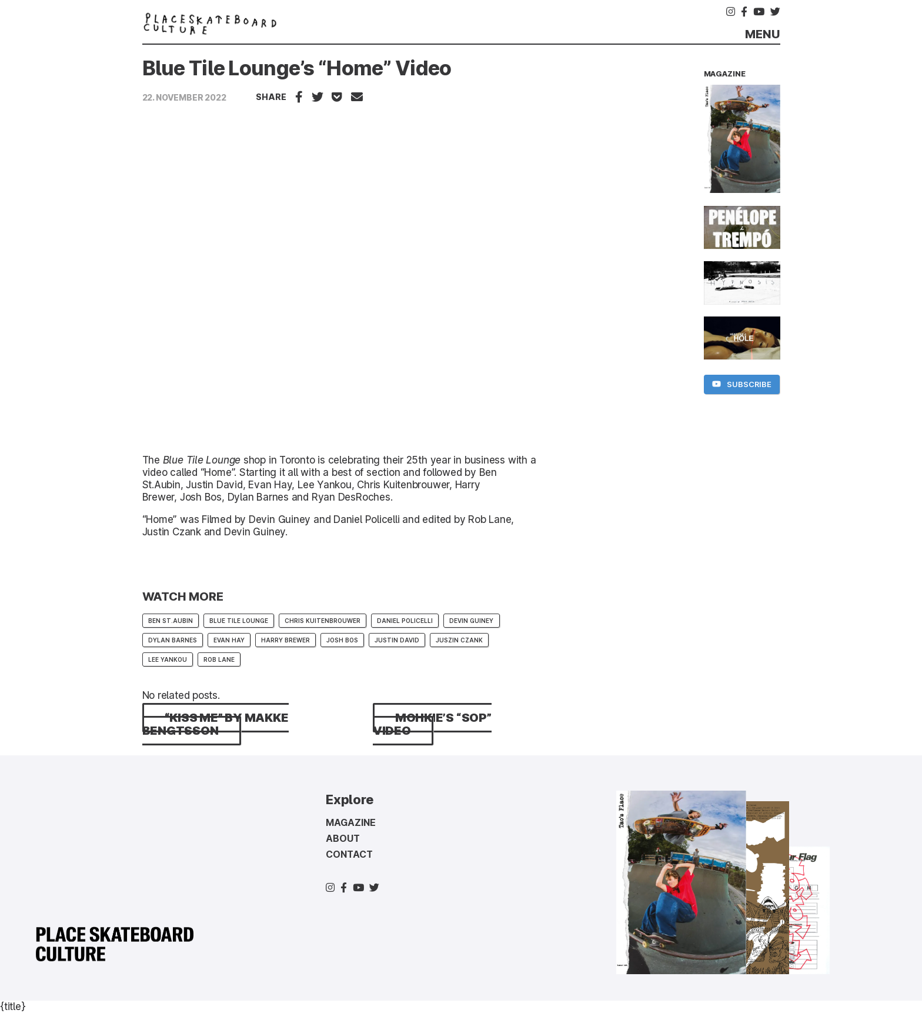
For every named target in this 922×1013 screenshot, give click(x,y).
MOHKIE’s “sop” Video (432, 724)
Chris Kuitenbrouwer (322, 620)
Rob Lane (219, 659)
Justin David (397, 640)
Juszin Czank (459, 640)
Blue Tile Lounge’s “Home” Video (297, 68)
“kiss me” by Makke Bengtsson (215, 724)
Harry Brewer (285, 640)
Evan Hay (229, 640)
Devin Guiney (471, 620)
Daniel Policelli (405, 620)
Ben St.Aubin (170, 620)
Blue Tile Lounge (201, 460)
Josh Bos (342, 640)
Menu (762, 34)
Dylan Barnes (172, 640)
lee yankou (167, 659)
